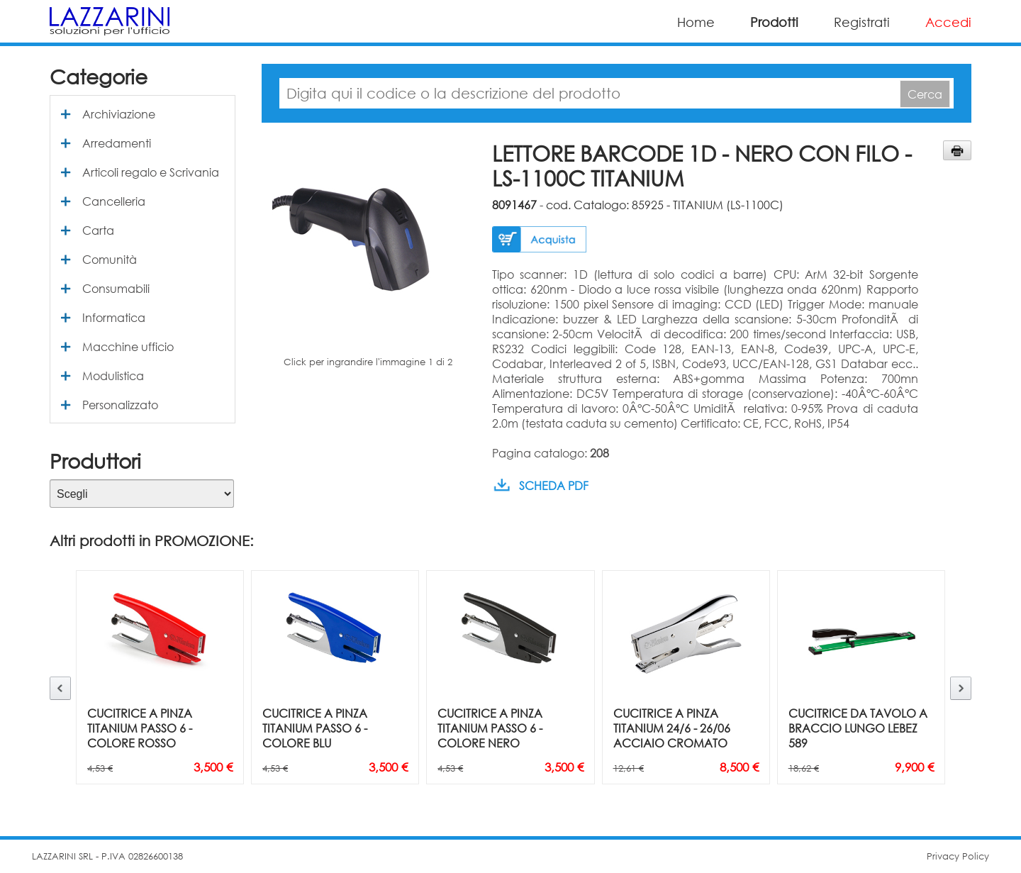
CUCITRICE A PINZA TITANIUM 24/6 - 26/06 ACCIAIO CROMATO (671, 728)
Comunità (109, 259)
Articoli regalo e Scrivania (150, 172)
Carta (98, 230)
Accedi (948, 22)
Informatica (113, 317)
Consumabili (116, 288)
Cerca (925, 94)
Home (696, 22)
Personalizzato (120, 404)
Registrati (862, 22)
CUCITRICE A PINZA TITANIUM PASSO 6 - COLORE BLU (314, 728)
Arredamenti (116, 142)
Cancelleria (113, 201)
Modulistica (113, 375)
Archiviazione (118, 113)
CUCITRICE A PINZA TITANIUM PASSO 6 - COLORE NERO (489, 728)
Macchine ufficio (128, 346)
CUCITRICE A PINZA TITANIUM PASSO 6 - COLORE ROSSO (139, 728)
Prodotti (774, 22)
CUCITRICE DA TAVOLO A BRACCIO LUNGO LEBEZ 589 (857, 728)
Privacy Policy (958, 856)
